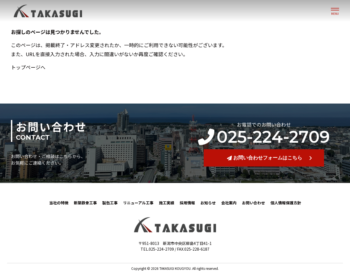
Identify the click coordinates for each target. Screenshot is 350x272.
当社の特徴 (58, 202)
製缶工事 (110, 202)
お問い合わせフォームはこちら (264, 158)
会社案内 (229, 202)
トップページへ (28, 67)
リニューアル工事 (138, 202)
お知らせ (208, 202)
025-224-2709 (264, 137)
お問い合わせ (253, 202)
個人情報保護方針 (285, 202)
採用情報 (187, 202)
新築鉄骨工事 (85, 202)
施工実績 (166, 202)
